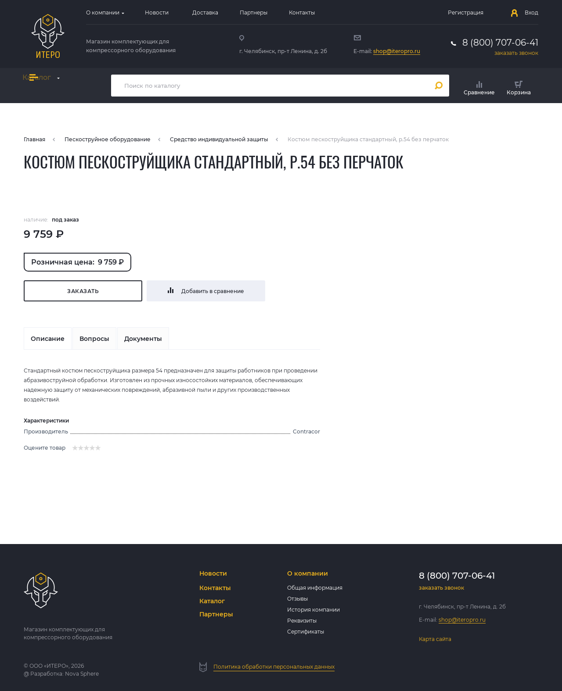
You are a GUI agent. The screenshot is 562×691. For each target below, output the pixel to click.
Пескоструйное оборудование (108, 139)
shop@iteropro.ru (396, 51)
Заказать (83, 291)
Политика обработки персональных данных (274, 666)
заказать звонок (516, 53)
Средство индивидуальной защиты (219, 139)
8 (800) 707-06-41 (500, 42)
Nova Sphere (82, 673)
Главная (34, 139)
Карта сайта (435, 639)
